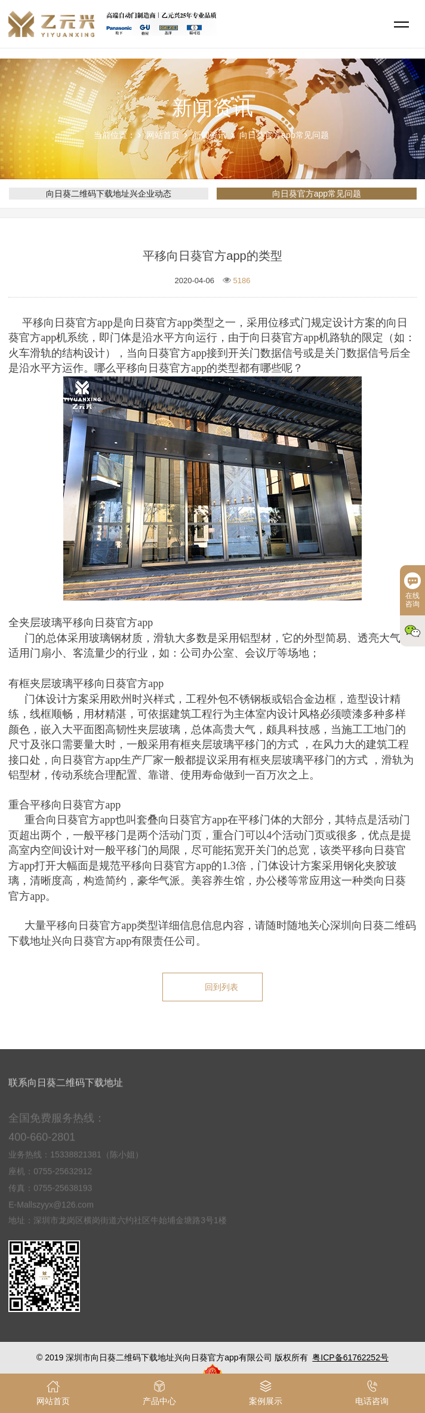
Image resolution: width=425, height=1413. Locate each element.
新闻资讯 (209, 135)
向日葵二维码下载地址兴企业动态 (108, 193)
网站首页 (163, 135)
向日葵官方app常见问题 (283, 135)
